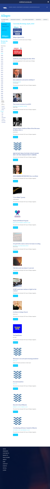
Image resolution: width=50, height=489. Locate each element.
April (2, 111)
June (2, 114)
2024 (2, 51)
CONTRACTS (18, 7)
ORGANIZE (14, 7)
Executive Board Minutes (20, 405)
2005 (2, 87)
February (3, 108)
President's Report (15, 19)
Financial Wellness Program (20, 220)
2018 (2, 63)
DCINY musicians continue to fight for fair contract (24, 290)
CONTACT (32, 7)
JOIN (30, 7)
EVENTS (34, 7)
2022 (2, 55)
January (3, 106)
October (3, 119)
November (4, 120)
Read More (15, 42)
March (3, 109)
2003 (2, 91)
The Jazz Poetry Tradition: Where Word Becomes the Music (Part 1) (26, 129)
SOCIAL (37, 7)
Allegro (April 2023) (18, 37)
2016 (2, 67)
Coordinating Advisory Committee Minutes (25, 428)
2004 (2, 89)
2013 (2, 72)
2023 (2, 53)
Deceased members (18, 382)
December (3, 122)
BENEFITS (21, 7)
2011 (2, 76)
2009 (2, 80)
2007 (2, 84)
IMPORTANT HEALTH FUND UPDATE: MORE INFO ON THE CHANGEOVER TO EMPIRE (26, 154)
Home (10, 7)
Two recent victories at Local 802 (22, 104)
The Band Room (17, 335)
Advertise (38, 19)
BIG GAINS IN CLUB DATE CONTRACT (24, 80)
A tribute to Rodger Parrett (20, 312)
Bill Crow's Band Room (28, 19)
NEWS (11, 7)
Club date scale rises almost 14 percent (23, 268)
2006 (2, 85)
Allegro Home (4, 19)
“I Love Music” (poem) (19, 197)
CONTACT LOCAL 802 (25, 2)
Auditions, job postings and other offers (24, 58)
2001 (2, 95)
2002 (2, 93)
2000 (2, 97)
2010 (2, 78)
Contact (45, 19)
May (2, 112)
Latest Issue (4, 24)
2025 (2, 49)
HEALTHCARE (25, 7)
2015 (2, 68)
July (2, 116)
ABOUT (28, 7)
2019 (2, 61)
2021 (2, 57)
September (4, 117)
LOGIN (39, 7)
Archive (3, 21)
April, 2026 (4, 30)
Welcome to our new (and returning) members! (25, 358)
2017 (2, 65)
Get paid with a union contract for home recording (26, 244)
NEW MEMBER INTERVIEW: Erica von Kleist (25, 176)
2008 (2, 82)
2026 (2, 48)
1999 (2, 99)
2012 (2, 74)
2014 (2, 70)
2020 (2, 59)
